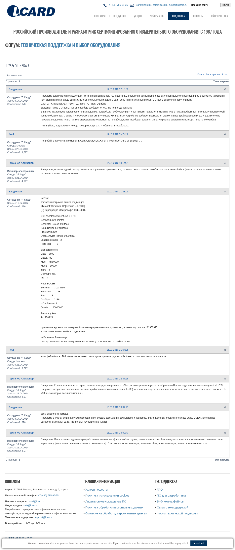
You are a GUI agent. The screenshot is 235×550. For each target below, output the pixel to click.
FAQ (160, 489)
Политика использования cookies (107, 495)
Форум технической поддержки (177, 513)
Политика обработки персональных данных (114, 507)
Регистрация (213, 74)
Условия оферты (96, 489)
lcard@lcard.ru (143, 5)
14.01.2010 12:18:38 (117, 89)
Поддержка (178, 16)
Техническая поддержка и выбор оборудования (70, 45)
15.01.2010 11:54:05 (117, 349)
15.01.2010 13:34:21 (117, 407)
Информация (157, 16)
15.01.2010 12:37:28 (117, 378)
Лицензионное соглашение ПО (105, 501)
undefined (198, 543)
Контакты (198, 16)
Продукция (119, 16)
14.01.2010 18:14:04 (117, 163)
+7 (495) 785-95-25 (115, 5)
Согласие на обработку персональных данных (116, 513)
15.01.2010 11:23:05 (117, 191)
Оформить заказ (220, 16)
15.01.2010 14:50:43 (117, 432)
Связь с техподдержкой (172, 507)
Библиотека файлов (170, 501)
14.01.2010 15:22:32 (117, 134)
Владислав (15, 89)
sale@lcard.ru (160, 5)
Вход (224, 74)
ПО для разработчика (171, 495)
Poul (11, 134)
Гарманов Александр (21, 163)
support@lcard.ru (178, 5)
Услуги (138, 16)
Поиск (200, 74)
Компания (99, 16)
